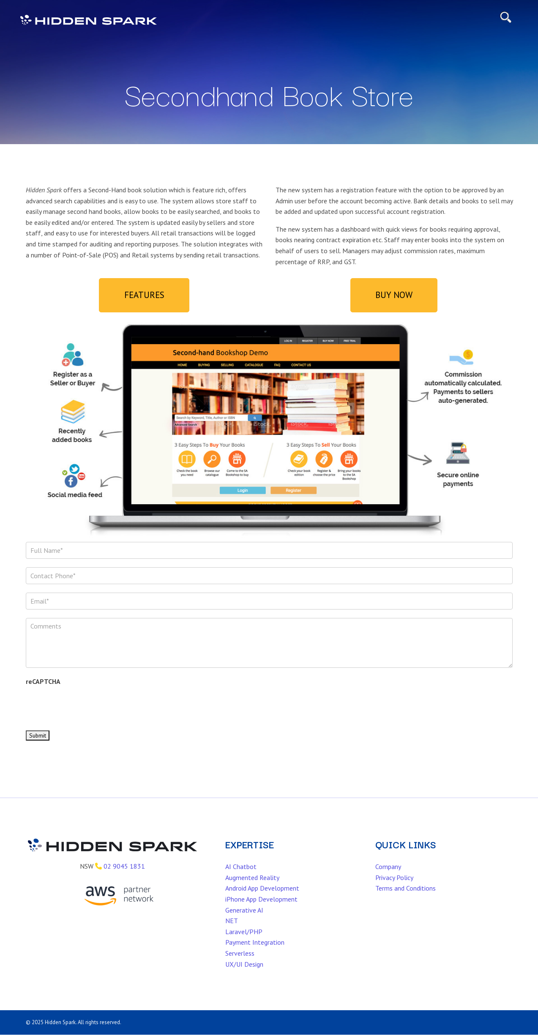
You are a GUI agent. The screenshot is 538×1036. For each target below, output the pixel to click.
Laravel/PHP (243, 941)
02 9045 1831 (124, 876)
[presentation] (90, 714)
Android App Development (262, 898)
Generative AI (244, 920)
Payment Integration (254, 952)
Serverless (239, 963)
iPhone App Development (261, 909)
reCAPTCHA (43, 691)
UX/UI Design (244, 974)
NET (231, 930)
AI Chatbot (241, 876)
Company (388, 876)
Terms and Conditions (405, 898)
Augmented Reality (252, 887)
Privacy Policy (394, 887)
